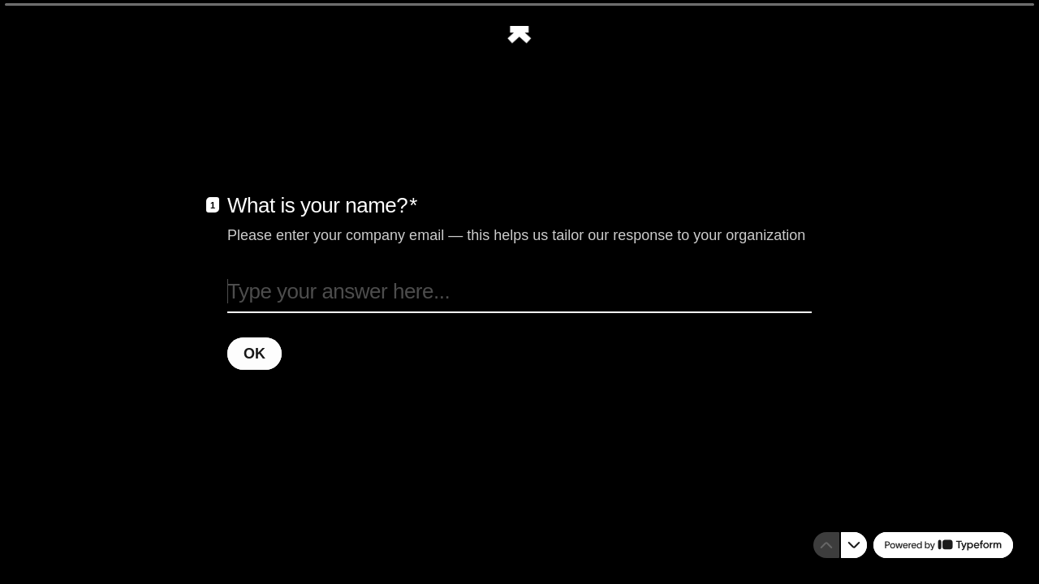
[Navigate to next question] (854, 545)
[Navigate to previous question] (826, 545)
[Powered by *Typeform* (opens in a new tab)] (943, 545)
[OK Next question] (254, 353)
